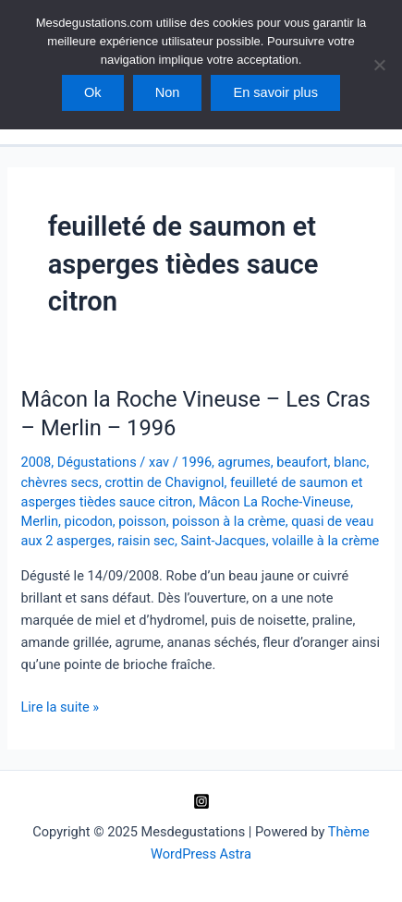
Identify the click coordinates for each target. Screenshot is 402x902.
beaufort (301, 462)
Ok (93, 92)
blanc (350, 462)
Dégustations (97, 462)
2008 (35, 462)
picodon (89, 521)
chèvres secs (59, 482)
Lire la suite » (59, 707)
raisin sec (146, 540)
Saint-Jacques (222, 540)
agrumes (244, 462)
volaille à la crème (325, 540)
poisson (141, 521)
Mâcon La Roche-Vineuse (274, 502)
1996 (196, 462)
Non (167, 92)
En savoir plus (275, 92)
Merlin (39, 521)
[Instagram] (201, 801)
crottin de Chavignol (164, 482)
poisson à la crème (228, 521)
